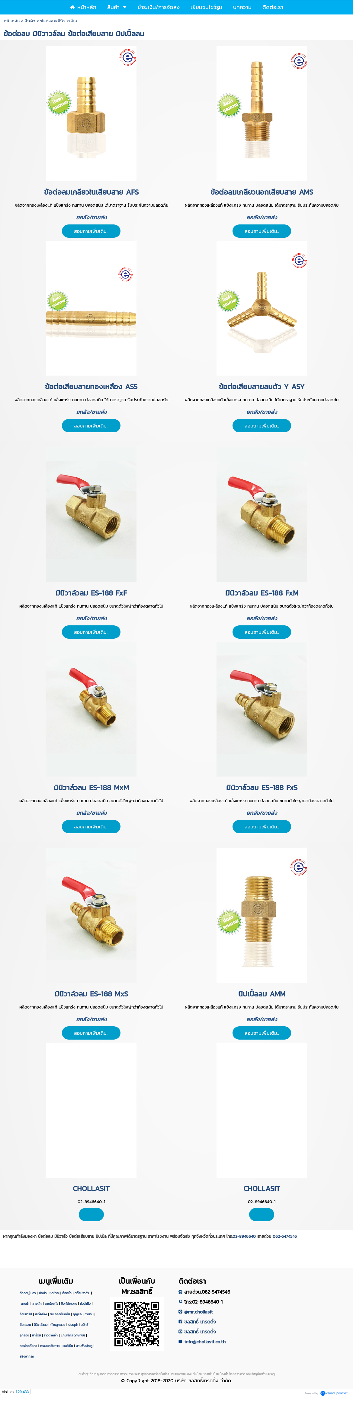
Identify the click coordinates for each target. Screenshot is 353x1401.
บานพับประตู (84, 1345)
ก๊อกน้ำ (67, 1293)
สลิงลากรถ (27, 1356)
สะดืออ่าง (41, 1314)
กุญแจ (77, 1314)
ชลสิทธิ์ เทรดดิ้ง (200, 1321)
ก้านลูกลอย (57, 1324)
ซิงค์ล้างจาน (69, 1303)
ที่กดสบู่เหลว (28, 1293)
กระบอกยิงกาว (49, 1345)
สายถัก (37, 1303)
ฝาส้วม (36, 1335)
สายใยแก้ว (51, 1303)
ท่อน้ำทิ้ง (85, 1303)
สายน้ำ (25, 1303)
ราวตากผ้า (51, 1335)
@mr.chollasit (198, 1311)
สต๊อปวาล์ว (82, 1293)
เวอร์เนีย (68, 1345)
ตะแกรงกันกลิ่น (60, 1314)
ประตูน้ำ (73, 1324)
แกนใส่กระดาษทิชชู (73, 1335)
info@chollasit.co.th (205, 1341)
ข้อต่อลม (25, 1324)
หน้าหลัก (12, 20)
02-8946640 (244, 1236)
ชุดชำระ (54, 1293)
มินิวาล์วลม (40, 1324)
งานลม (89, 1314)
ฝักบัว (43, 1293)
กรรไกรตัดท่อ (28, 1345)
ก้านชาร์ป (26, 1314)
